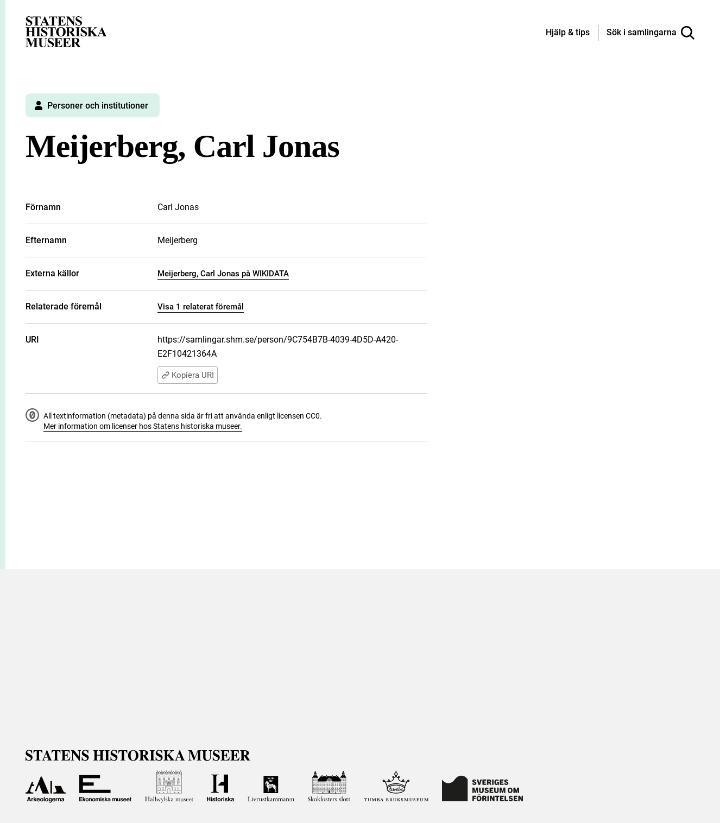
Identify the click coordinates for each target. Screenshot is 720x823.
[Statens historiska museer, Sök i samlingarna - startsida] (66, 31)
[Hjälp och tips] (568, 33)
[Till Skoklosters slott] (329, 786)
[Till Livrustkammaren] (271, 786)
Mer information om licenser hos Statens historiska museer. (142, 426)
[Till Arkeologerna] (46, 786)
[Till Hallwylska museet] (169, 786)
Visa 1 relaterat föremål (200, 307)
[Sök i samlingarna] (650, 33)
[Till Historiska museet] (220, 786)
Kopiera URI (187, 375)
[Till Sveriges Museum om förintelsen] (482, 786)
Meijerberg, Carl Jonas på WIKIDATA (223, 273)
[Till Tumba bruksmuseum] (396, 786)
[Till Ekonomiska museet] (105, 786)
